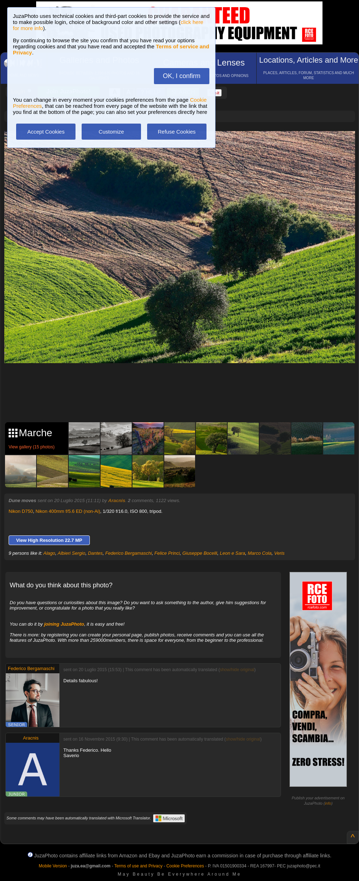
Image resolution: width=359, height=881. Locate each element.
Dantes (95, 553)
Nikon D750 (21, 511)
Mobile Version (53, 865)
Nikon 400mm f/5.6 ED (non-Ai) (67, 511)
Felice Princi (167, 553)
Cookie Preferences (185, 865)
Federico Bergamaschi (128, 553)
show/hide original (237, 669)
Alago (49, 553)
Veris (279, 553)
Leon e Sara (232, 553)
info (328, 803)
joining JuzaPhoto (64, 624)
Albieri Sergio (71, 553)
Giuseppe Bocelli (199, 553)
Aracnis (116, 500)
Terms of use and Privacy (138, 865)
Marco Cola (259, 553)
